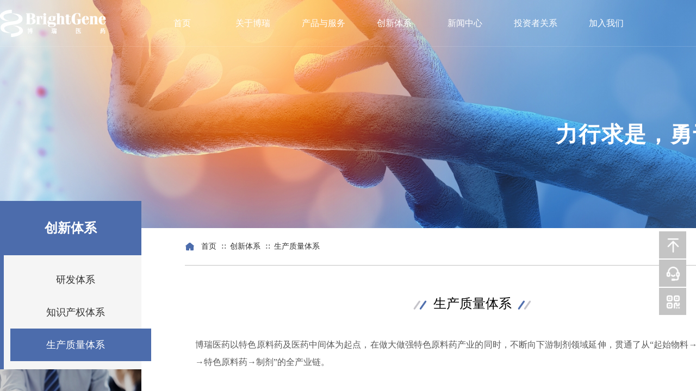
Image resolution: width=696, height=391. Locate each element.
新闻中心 (465, 23)
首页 (182, 23)
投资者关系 (535, 23)
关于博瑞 (252, 23)
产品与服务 (323, 23)
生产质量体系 (297, 246)
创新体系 (394, 23)
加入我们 (606, 23)
